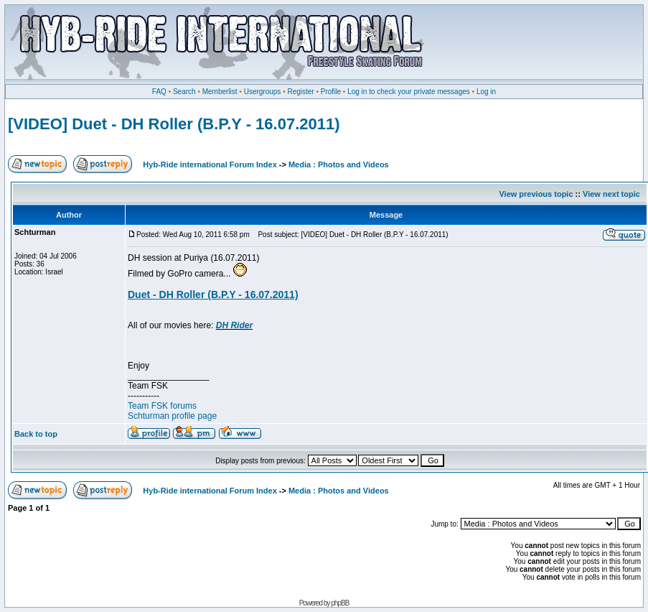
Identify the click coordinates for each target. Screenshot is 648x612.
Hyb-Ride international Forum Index (209, 164)
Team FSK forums (162, 406)
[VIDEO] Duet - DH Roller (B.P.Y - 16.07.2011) (174, 124)
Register (300, 92)
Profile (331, 92)
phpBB (340, 603)
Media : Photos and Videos (338, 164)
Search (184, 92)
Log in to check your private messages (408, 92)
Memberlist (220, 92)
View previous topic (536, 194)
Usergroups (262, 92)
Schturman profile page (172, 416)
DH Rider (234, 325)
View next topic (611, 194)
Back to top (35, 434)
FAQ (159, 92)
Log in (486, 92)
